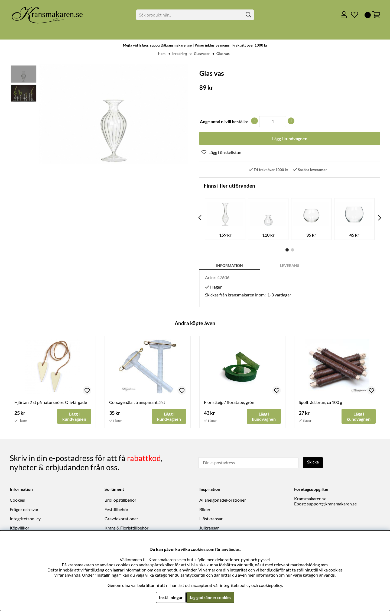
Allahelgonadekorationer (222, 500)
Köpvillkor (19, 528)
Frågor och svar (24, 509)
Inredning (179, 53)
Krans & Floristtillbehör (126, 528)
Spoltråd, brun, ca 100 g (320, 402)
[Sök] (195, 14)
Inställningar (170, 597)
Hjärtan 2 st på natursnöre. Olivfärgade (50, 402)
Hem (161, 53)
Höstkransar (211, 518)
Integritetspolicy (25, 518)
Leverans (289, 266)
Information (229, 266)
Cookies (17, 500)
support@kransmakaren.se (332, 504)
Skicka (313, 462)
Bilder (204, 509)
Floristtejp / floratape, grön (229, 402)
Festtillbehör (116, 509)
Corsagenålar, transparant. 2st (137, 402)
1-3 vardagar (279, 295)
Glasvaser (202, 53)
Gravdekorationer (121, 518)
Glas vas (223, 53)
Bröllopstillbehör (120, 500)
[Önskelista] (352, 14)
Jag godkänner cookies (210, 597)
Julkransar (209, 528)
